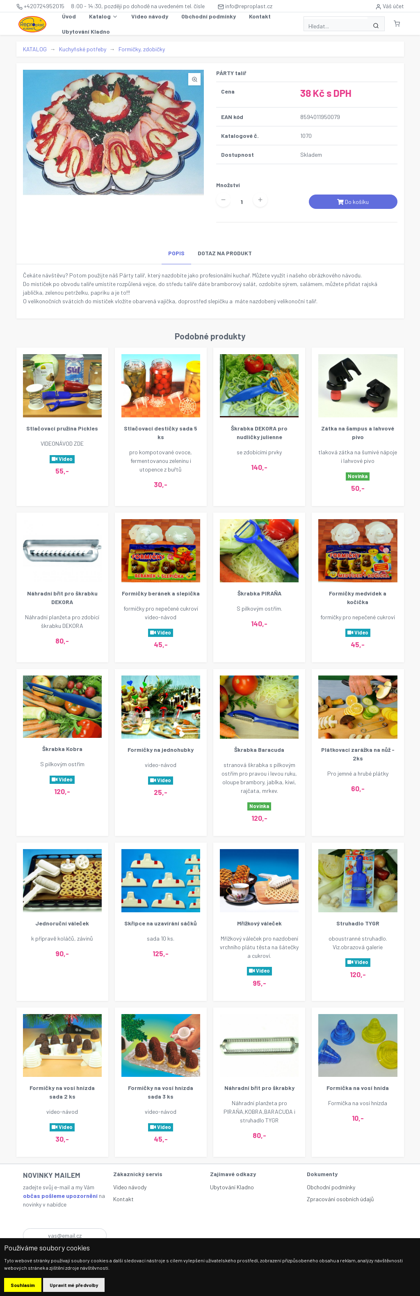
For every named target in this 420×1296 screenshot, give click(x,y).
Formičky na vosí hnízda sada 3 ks (160, 1092)
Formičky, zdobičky (142, 49)
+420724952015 (40, 6)
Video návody (149, 16)
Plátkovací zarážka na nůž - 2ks (358, 754)
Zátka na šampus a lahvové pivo (357, 432)
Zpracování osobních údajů (340, 1198)
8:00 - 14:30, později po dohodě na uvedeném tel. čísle (138, 5)
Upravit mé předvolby (74, 1285)
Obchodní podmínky (208, 16)
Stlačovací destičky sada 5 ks (160, 432)
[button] (397, 23)
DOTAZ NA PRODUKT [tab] (225, 253)
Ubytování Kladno (86, 31)
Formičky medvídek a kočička (357, 597)
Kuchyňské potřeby (82, 49)
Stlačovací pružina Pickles (62, 428)
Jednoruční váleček (62, 923)
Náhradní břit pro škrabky (259, 1087)
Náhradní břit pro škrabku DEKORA (62, 597)
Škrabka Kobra (62, 748)
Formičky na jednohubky (161, 749)
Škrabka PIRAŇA (259, 593)
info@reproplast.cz (245, 6)
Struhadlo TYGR (357, 923)
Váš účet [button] (389, 6)
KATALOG (35, 49)
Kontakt (260, 16)
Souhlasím (23, 1285)
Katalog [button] (103, 16)
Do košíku (353, 201)
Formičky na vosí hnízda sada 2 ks (62, 1092)
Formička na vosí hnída (357, 1087)
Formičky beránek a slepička (161, 593)
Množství (228, 184)
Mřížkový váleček (259, 923)
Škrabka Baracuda (259, 749)
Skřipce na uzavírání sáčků (160, 923)
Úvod (69, 16)
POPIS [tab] (176, 253)
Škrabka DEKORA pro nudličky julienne (259, 432)
